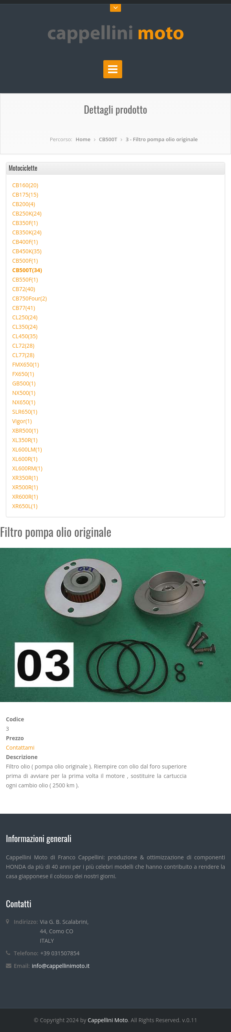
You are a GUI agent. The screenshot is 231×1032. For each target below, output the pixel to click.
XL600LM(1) (27, 449)
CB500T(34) (27, 270)
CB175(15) (25, 194)
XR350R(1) (25, 477)
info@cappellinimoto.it (61, 965)
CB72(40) (23, 289)
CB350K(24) (27, 232)
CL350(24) (24, 326)
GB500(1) (24, 383)
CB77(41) (23, 307)
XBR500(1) (25, 430)
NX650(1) (23, 402)
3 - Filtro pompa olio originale (162, 139)
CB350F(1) (25, 223)
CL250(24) (24, 317)
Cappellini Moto (108, 1020)
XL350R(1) (24, 440)
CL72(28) (23, 345)
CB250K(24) (27, 213)
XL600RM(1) (27, 468)
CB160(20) (25, 185)
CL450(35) (24, 336)
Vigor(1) (22, 421)
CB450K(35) (27, 251)
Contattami (20, 747)
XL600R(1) (24, 459)
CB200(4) (23, 204)
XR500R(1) (25, 487)
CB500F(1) (25, 260)
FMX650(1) (25, 364)
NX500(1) (23, 392)
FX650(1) (23, 374)
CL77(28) (23, 355)
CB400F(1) (25, 241)
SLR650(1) (24, 411)
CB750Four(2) (29, 298)
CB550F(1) (25, 279)
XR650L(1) (24, 506)
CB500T (108, 139)
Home (83, 139)
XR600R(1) (25, 496)
